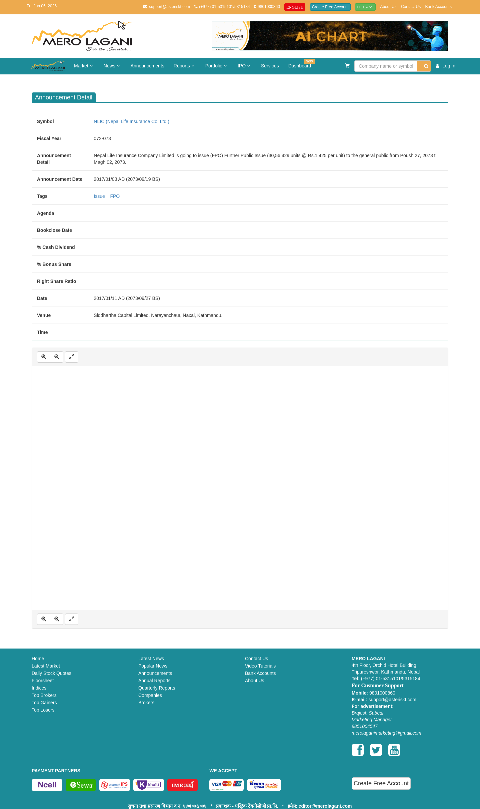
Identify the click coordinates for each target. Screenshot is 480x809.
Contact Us (411, 6)
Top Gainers (44, 702)
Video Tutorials (260, 666)
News (112, 65)
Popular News (152, 666)
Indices (39, 688)
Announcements (147, 65)
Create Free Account (330, 7)
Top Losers (43, 710)
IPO (245, 65)
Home (38, 658)
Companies (150, 695)
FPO (115, 196)
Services (270, 65)
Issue (99, 196)
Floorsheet (43, 680)
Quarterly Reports (156, 688)
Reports (185, 65)
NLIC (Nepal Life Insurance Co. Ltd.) (131, 121)
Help (365, 6)
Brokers (146, 702)
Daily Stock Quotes (51, 673)
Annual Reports (154, 680)
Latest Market (46, 666)
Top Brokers (44, 695)
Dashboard (301, 63)
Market (84, 65)
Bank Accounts (438, 6)
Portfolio (216, 65)
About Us (388, 6)
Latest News (151, 658)
